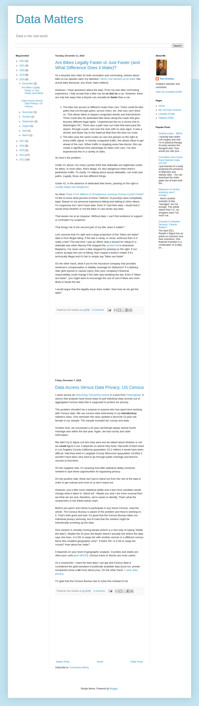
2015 (22, 150)
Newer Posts (63, 661)
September (28, 121)
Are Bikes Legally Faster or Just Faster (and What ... (32, 91)
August (26, 126)
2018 (22, 79)
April (25, 130)
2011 (22, 159)
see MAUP (81, 555)
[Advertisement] (99, 346)
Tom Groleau (167, 78)
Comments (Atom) (79, 667)
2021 (22, 65)
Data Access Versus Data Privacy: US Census (99, 387)
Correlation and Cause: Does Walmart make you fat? (171, 160)
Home (100, 661)
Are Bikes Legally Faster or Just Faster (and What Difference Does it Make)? (97, 65)
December (28, 83)
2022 (22, 61)
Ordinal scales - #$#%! (170, 133)
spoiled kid (112, 245)
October (26, 116)
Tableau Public (166, 118)
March (26, 135)
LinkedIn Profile (167, 114)
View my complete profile (169, 91)
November (28, 112)
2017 (22, 141)
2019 (22, 74)
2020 (22, 70)
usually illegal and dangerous (72, 186)
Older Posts (136, 661)
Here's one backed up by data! (117, 78)
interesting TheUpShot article (92, 394)
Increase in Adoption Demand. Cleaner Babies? (169, 224)
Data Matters (49, 19)
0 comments (98, 310)
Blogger (114, 688)
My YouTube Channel (170, 110)
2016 (22, 145)
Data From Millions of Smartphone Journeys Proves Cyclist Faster (105, 194)
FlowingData (133, 394)
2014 (22, 155)
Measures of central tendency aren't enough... (169, 192)
